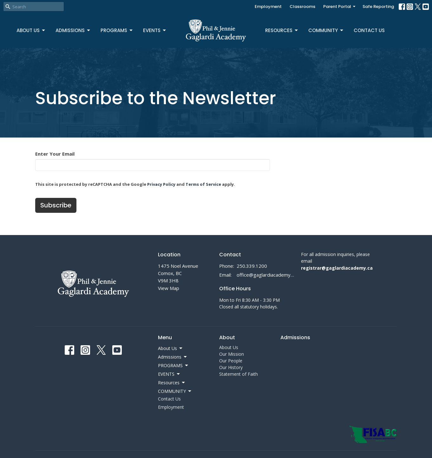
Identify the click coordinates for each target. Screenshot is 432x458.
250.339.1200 (252, 266)
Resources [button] (172, 383)
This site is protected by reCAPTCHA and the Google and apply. (135, 184)
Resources (282, 30)
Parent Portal (339, 6)
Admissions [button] (173, 357)
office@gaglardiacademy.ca (266, 275)
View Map (168, 288)
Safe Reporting (378, 6)
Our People (230, 361)
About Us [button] (170, 348)
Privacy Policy (161, 184)
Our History (231, 367)
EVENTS (155, 30)
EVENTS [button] (169, 374)
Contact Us (369, 30)
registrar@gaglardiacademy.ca (337, 268)
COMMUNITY (326, 30)
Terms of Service (203, 184)
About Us (31, 30)
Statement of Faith (238, 374)
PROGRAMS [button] (173, 365)
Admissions (73, 30)
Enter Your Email (55, 154)
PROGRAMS (117, 30)
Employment (268, 6)
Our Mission (231, 354)
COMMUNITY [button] (175, 391)
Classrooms (302, 6)
